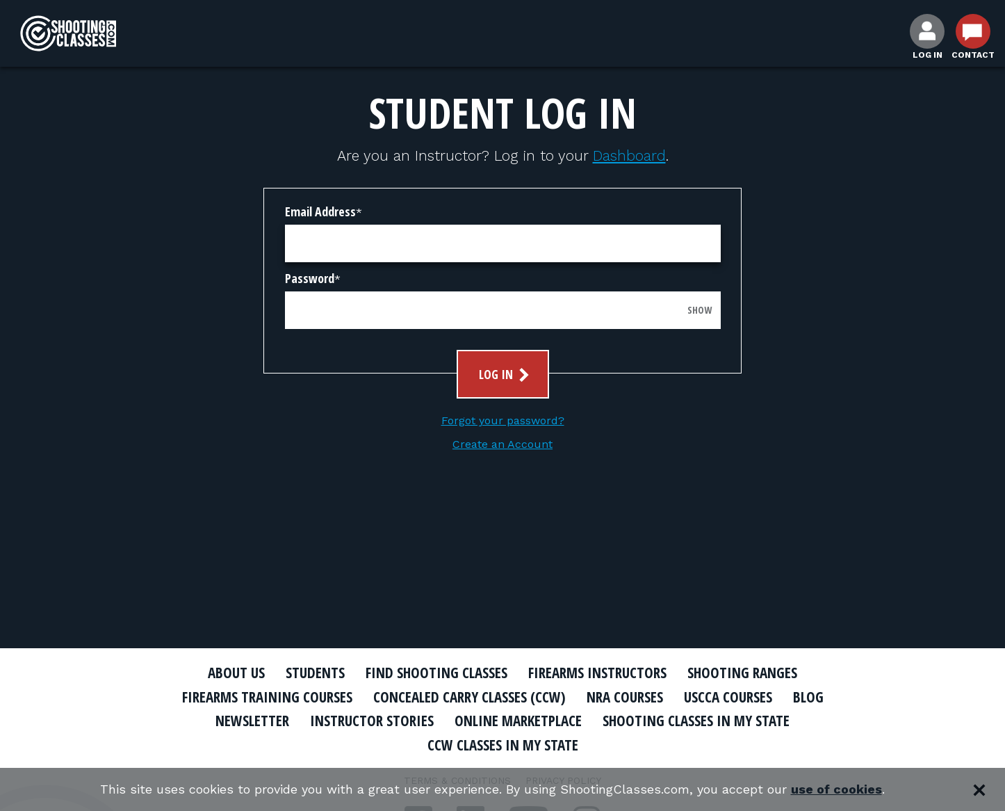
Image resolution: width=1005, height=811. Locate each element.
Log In (505, 374)
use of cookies (836, 789)
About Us (236, 672)
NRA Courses (625, 697)
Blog (808, 697)
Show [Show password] (699, 309)
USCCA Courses (728, 697)
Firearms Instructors (597, 672)
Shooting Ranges (742, 672)
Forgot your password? (502, 420)
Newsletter (252, 720)
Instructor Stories (372, 720)
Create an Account (502, 444)
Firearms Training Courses (267, 697)
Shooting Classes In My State (696, 720)
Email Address (320, 211)
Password (309, 278)
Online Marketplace (518, 720)
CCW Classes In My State (502, 745)
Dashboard (629, 155)
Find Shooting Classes (436, 672)
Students (315, 672)
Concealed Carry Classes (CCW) (469, 697)
